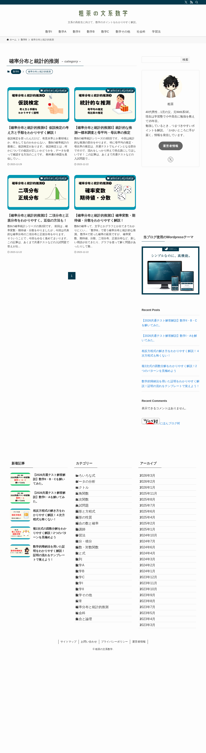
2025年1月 (151, 565)
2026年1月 (151, 497)
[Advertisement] (170, 200)
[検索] (196, 2)
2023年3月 (151, 721)
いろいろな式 (90, 477)
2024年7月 (151, 584)
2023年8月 (151, 682)
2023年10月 (152, 663)
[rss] (191, 2)
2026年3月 (151, 477)
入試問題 (86, 526)
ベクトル (86, 497)
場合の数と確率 (91, 555)
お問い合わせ (89, 740)
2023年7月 (151, 692)
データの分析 (90, 487)
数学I (83, 653)
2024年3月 (151, 614)
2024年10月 (152, 575)
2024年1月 (151, 633)
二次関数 (86, 516)
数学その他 (88, 672)
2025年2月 (151, 555)
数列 (83, 614)
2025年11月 (152, 506)
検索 (185, 59)
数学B (16, 71)
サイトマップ (68, 740)
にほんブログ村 (161, 423)
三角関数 (86, 506)
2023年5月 (151, 702)
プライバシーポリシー (114, 740)
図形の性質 (88, 546)
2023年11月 (152, 653)
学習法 (85, 575)
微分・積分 (88, 584)
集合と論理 (88, 711)
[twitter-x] (186, 2)
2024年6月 (151, 594)
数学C (84, 643)
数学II (84, 663)
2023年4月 (151, 711)
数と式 (85, 604)
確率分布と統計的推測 (96, 692)
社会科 (85, 702)
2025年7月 (151, 526)
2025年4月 (151, 546)
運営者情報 (170, 146)
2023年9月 (151, 672)
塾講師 (85, 565)
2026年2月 (151, 487)
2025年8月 (151, 516)
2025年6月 (151, 536)
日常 (83, 682)
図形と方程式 (90, 536)
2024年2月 (151, 624)
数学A (84, 624)
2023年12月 (152, 643)
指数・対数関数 (91, 594)
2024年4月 (151, 604)
